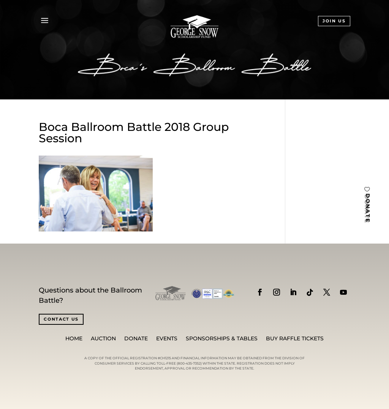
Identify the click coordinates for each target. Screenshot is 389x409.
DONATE (367, 208)
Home (73, 339)
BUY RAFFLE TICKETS (295, 339)
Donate (136, 339)
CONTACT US (61, 319)
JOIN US (334, 21)
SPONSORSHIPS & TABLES (222, 339)
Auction (103, 339)
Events (166, 339)
